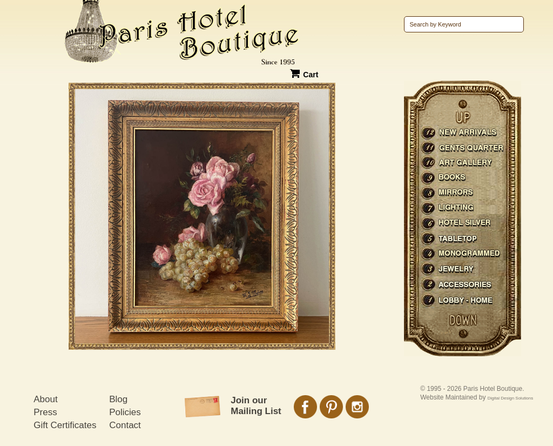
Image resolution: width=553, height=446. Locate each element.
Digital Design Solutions (511, 398)
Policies (125, 412)
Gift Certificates (64, 425)
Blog (118, 399)
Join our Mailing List (256, 405)
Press (45, 412)
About (45, 399)
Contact (125, 425)
